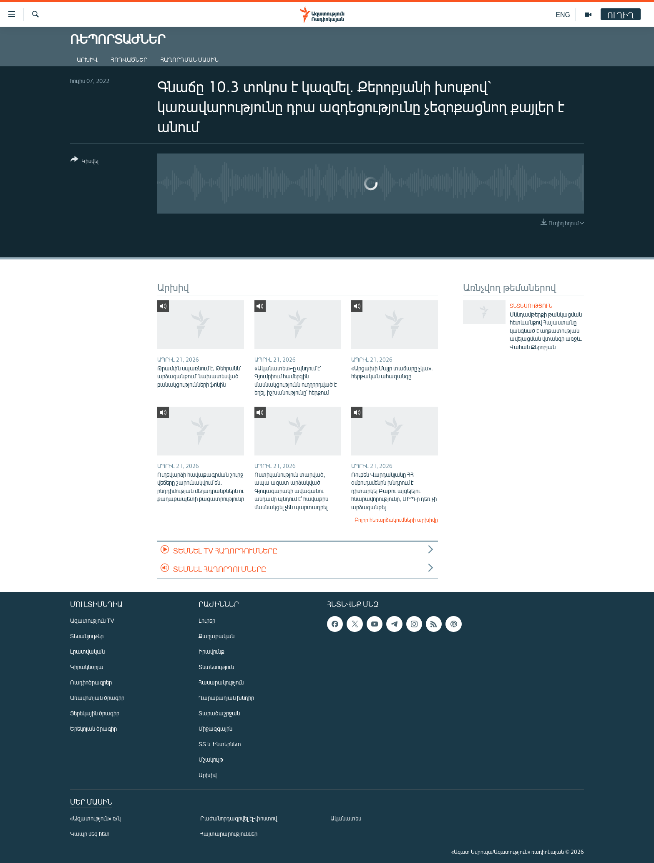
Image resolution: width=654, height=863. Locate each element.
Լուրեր (207, 620)
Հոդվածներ (129, 59)
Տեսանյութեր (86, 635)
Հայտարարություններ (228, 833)
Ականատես (345, 818)
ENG (563, 14)
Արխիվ (87, 59)
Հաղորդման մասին (190, 59)
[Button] (84, 161)
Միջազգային (215, 728)
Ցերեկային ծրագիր (94, 713)
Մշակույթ (211, 759)
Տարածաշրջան (219, 713)
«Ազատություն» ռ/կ (95, 818)
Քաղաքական (216, 635)
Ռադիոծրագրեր (91, 682)
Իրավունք (211, 651)
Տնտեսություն (531, 305)
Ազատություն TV (92, 620)
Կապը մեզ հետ (90, 833)
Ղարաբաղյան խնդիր (226, 697)
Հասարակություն (221, 682)
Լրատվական (87, 651)
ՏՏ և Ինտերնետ (220, 743)
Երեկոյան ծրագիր (93, 728)
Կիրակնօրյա (86, 666)
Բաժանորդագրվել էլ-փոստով (238, 818)
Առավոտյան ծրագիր (97, 697)
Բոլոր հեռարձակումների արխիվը (396, 519)
